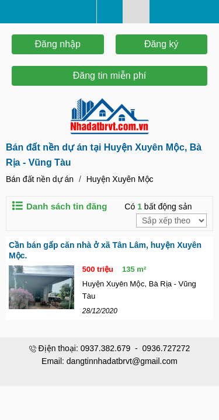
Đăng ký (161, 44)
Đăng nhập (58, 44)
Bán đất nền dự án (40, 179)
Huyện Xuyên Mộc (120, 179)
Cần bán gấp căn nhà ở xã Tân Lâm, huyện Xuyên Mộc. (105, 250)
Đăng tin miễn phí (110, 75)
